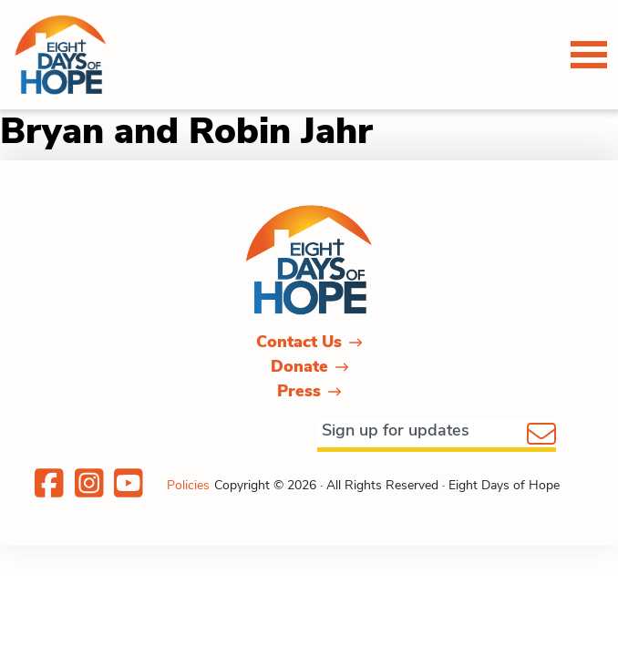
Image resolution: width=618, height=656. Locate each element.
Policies (188, 485)
